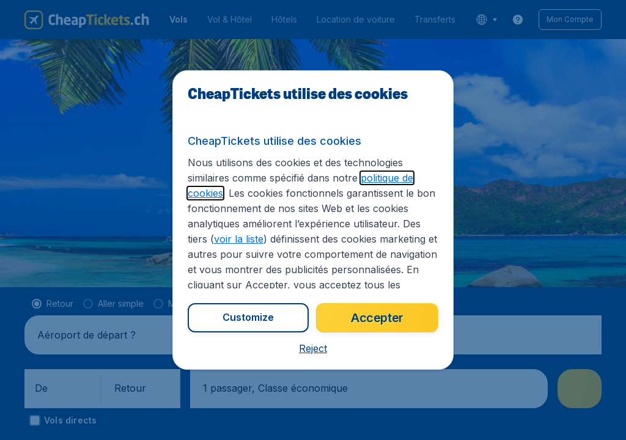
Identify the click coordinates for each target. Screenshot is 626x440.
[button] (313, 348)
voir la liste (238, 239)
